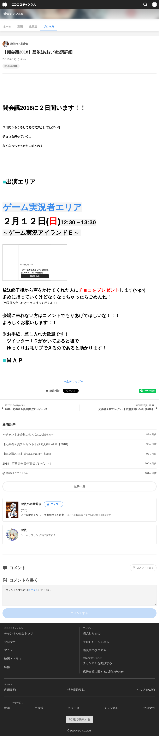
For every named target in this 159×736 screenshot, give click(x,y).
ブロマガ (48, 26)
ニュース (74, 708)
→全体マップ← (73, 381)
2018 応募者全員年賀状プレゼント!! (26, 463)
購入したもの (91, 633)
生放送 (33, 26)
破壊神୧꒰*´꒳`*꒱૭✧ (15, 473)
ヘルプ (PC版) (145, 689)
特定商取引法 (76, 689)
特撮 (7, 667)
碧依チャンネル (13, 13)
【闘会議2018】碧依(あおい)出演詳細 (26, 453)
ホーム (7, 26)
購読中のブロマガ (94, 650)
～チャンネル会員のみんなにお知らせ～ (28, 434)
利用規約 (10, 689)
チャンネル (111, 708)
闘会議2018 (11, 66)
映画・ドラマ (13, 658)
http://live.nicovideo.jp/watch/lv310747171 (34, 262)
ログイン (33, 590)
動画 (20, 26)
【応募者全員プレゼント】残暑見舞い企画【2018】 (36, 444)
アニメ (8, 650)
